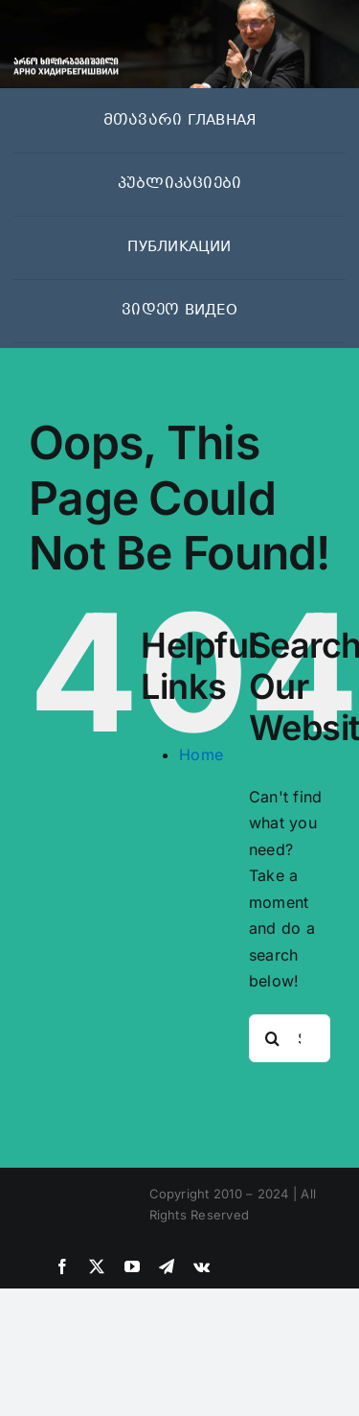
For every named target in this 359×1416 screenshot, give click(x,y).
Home (201, 754)
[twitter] (96, 1266)
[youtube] (132, 1266)
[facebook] (62, 1266)
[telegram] (166, 1266)
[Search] (273, 1038)
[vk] (201, 1266)
